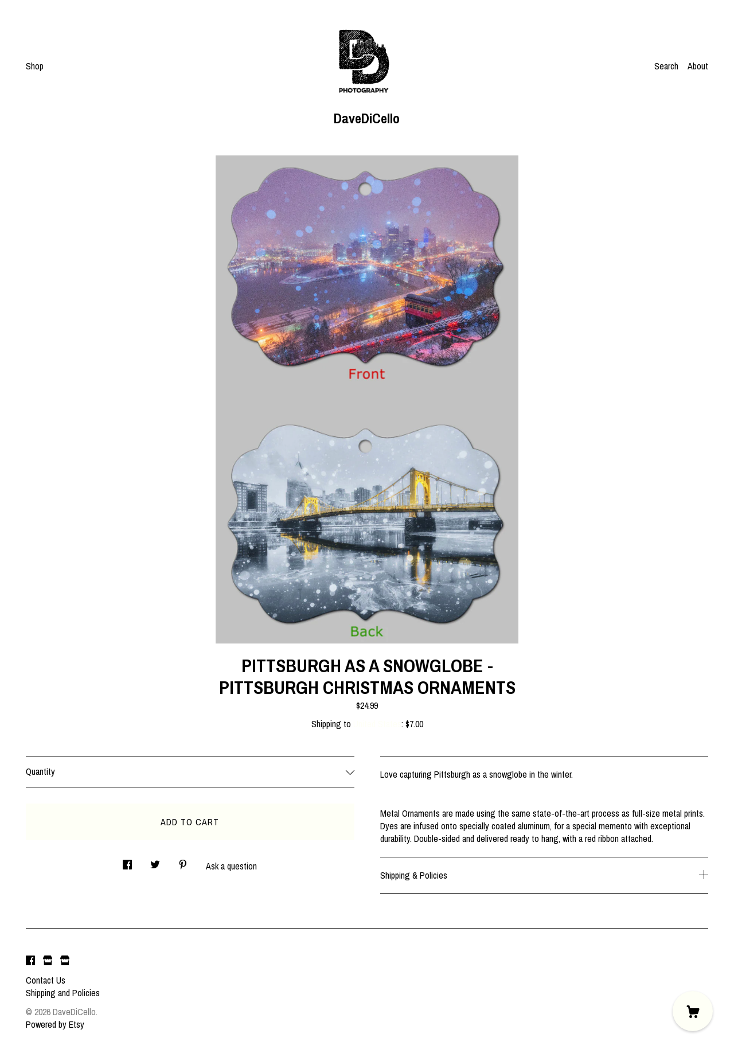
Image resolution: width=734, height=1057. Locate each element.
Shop (35, 66)
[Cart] (693, 1011)
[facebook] (30, 960)
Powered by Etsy (55, 1024)
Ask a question (231, 866)
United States (377, 723)
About (698, 66)
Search (666, 66)
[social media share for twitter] (155, 861)
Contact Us (45, 980)
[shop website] (47, 960)
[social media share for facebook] (127, 861)
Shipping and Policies (63, 992)
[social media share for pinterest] (183, 861)
